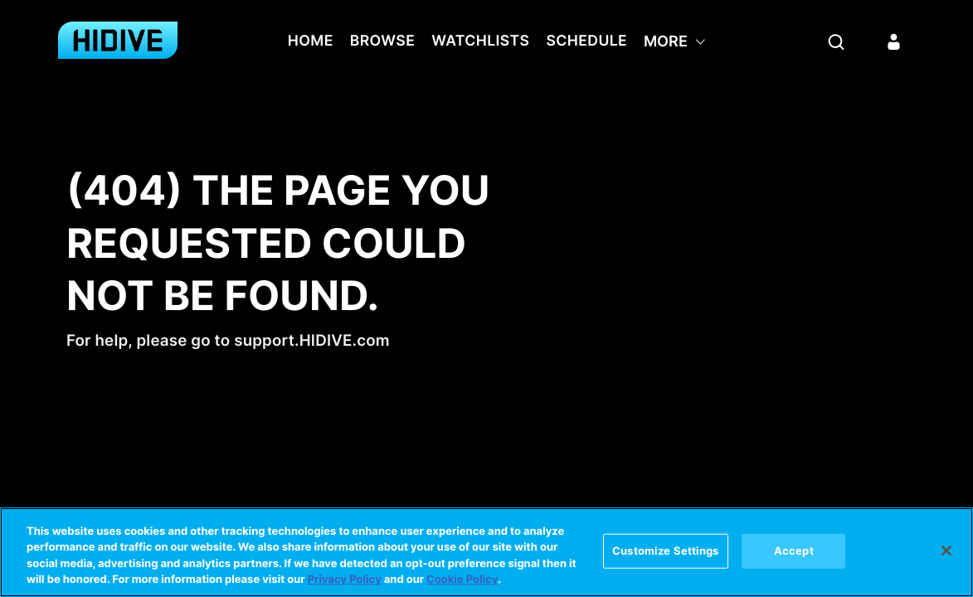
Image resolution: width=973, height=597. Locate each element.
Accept (794, 550)
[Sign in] (894, 41)
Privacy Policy (345, 580)
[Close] (946, 550)
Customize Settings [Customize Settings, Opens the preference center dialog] (665, 550)
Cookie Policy (462, 580)
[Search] (836, 41)
